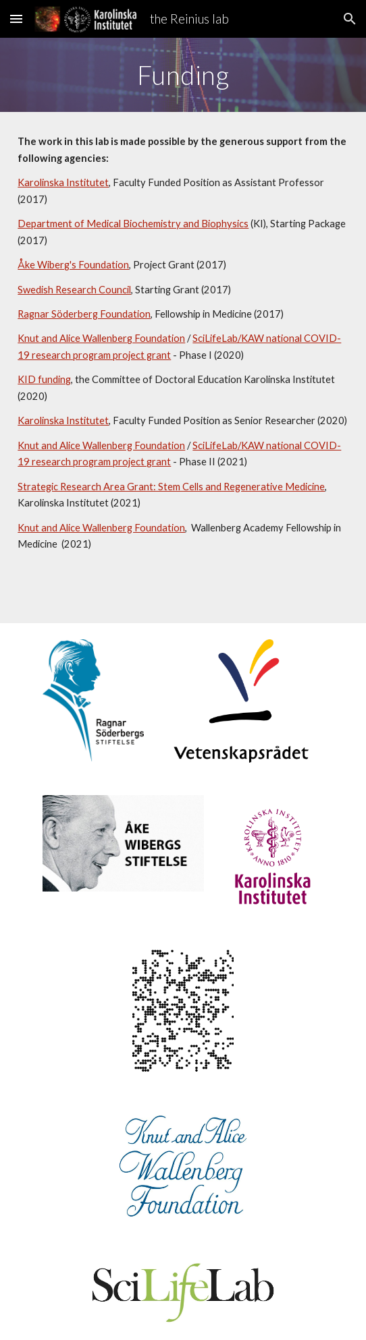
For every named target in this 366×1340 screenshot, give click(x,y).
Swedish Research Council (74, 289)
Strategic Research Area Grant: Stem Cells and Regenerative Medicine (171, 486)
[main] (182, 75)
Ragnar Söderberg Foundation (84, 314)
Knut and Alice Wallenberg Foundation (101, 338)
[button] (16, 18)
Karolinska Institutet (63, 182)
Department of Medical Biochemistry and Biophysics (133, 223)
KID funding (44, 379)
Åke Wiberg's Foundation (73, 264)
